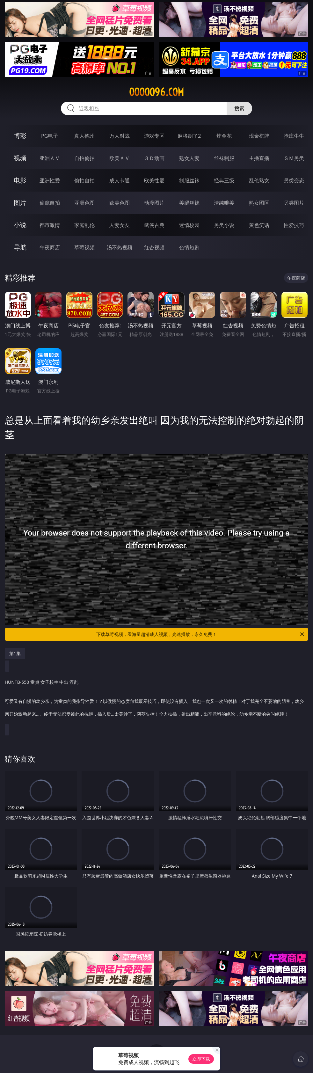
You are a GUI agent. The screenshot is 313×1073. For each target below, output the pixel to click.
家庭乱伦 (84, 225)
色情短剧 (189, 247)
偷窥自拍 (50, 202)
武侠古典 (154, 225)
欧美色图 (119, 202)
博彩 (20, 135)
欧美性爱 (154, 180)
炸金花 (224, 135)
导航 (20, 247)
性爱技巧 (294, 225)
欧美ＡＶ (119, 158)
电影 (20, 180)
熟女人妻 (189, 158)
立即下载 (201, 1059)
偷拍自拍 (84, 180)
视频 (20, 158)
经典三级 (224, 180)
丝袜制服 (224, 158)
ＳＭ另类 (294, 158)
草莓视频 (84, 247)
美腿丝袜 (189, 202)
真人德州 (84, 135)
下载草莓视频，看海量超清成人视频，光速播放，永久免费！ (200, 634)
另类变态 (294, 180)
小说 (20, 225)
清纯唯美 (224, 202)
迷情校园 (189, 225)
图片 (20, 202)
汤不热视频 (119, 247)
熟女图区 (259, 202)
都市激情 (50, 225)
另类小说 (224, 225)
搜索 (239, 108)
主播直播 (259, 158)
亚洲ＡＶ (50, 158)
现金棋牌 (259, 135)
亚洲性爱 (50, 180)
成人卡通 (119, 180)
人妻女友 (119, 225)
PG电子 (49, 135)
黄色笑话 (259, 225)
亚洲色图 (84, 202)
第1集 (15, 653)
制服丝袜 (189, 180)
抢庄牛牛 (294, 135)
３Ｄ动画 (154, 158)
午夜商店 (50, 247)
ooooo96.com (156, 92)
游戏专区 (154, 135)
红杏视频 (154, 247)
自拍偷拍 (84, 158)
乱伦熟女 (259, 180)
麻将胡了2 (189, 135)
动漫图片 (154, 202)
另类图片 (294, 202)
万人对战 (119, 135)
